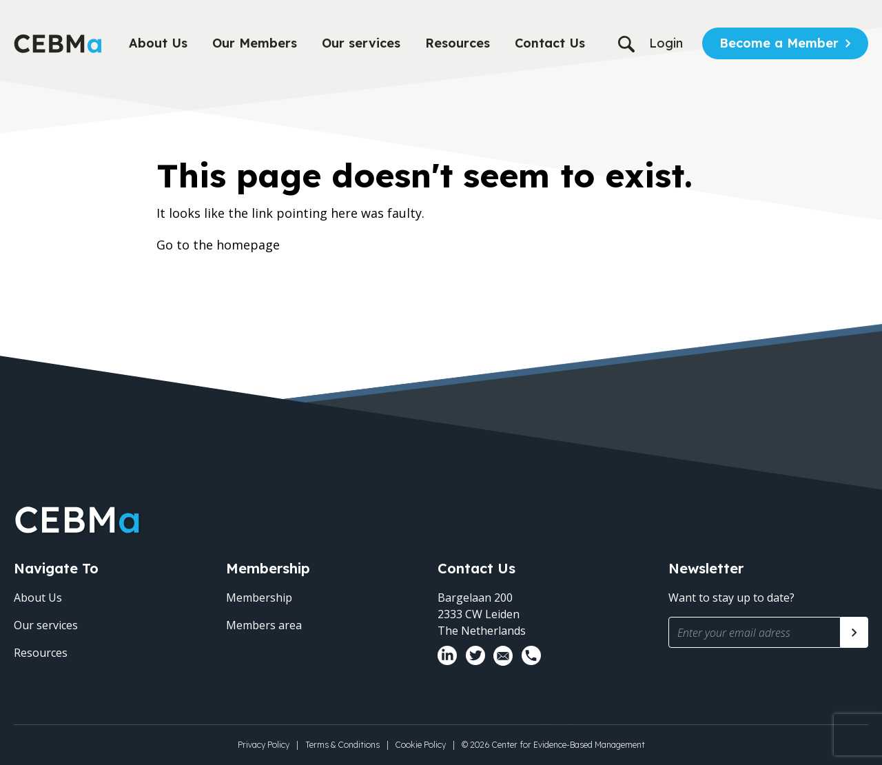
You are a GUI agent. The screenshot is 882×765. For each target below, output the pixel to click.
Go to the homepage (218, 244)
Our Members (254, 43)
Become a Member (779, 43)
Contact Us (550, 43)
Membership (259, 597)
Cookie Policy (421, 745)
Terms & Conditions (342, 745)
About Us (158, 43)
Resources (457, 43)
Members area (264, 625)
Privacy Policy (263, 745)
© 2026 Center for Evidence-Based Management (553, 745)
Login (666, 43)
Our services (361, 43)
